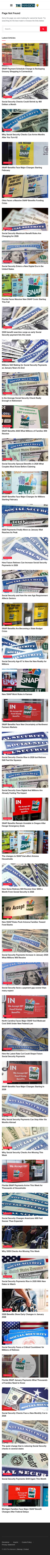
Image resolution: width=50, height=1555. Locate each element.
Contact (26, 1549)
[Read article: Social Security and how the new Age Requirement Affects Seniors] (25, 581)
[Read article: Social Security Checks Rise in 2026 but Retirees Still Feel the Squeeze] (25, 743)
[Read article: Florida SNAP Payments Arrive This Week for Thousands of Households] (25, 1171)
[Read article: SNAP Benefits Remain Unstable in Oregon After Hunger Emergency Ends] (25, 809)
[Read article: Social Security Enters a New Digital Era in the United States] (25, 252)
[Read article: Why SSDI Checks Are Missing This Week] (25, 1237)
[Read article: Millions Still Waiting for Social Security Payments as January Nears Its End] (25, 351)
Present (7, 64)
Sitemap (19, 1549)
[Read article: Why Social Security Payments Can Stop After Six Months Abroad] (25, 1105)
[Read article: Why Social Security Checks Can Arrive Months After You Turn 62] (25, 120)
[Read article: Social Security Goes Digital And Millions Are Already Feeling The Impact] (25, 776)
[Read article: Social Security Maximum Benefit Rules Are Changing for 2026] (25, 219)
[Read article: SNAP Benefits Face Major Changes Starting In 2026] (25, 1072)
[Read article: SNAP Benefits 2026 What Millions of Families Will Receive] (25, 416)
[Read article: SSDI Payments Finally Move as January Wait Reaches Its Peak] (25, 515)
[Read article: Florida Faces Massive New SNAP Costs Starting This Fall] (25, 285)
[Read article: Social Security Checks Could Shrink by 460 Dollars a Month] (25, 87)
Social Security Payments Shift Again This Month (24, 1479)
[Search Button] (43, 28)
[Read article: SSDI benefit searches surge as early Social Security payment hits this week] (25, 318)
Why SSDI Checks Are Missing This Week (20, 1251)
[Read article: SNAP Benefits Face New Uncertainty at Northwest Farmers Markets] (25, 710)
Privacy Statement (8, 1545)
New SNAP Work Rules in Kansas (17, 694)
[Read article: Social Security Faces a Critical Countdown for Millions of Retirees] (25, 1333)
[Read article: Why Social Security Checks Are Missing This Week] (25, 1138)
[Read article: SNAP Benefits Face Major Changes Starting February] (25, 153)
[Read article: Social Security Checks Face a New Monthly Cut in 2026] (25, 1399)
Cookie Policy (27, 1542)
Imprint (15, 1542)
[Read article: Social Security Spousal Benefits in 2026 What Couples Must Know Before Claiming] (25, 449)
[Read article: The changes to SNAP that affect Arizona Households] (25, 842)
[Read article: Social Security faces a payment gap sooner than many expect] (25, 973)
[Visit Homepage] (27, 5)
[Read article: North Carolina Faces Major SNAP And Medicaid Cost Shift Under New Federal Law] (25, 1006)
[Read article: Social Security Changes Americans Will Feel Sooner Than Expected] (25, 1204)
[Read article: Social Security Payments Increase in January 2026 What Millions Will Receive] (25, 940)
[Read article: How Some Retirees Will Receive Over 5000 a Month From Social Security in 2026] (25, 875)
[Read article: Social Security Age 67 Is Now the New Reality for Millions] (25, 647)
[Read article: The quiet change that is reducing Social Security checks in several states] (25, 1431)
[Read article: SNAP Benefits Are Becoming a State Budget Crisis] (25, 614)
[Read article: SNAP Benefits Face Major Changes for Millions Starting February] (25, 482)
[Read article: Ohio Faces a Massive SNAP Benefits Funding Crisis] (25, 186)
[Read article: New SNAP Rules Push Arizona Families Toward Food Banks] (25, 907)
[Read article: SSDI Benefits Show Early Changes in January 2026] (25, 1300)
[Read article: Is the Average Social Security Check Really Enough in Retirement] (25, 384)
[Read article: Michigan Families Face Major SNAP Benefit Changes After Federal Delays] (25, 1495)
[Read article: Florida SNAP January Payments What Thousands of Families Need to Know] (25, 1366)
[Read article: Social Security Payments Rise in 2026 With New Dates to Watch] (25, 1267)
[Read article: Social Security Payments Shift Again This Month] (25, 1464)
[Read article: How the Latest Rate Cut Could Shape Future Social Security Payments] (25, 1039)
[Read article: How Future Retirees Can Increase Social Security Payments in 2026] (25, 548)
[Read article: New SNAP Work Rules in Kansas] (25, 680)
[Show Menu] (11, 5)
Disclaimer (5, 1542)
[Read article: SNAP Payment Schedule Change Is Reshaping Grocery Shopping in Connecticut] (25, 54)
